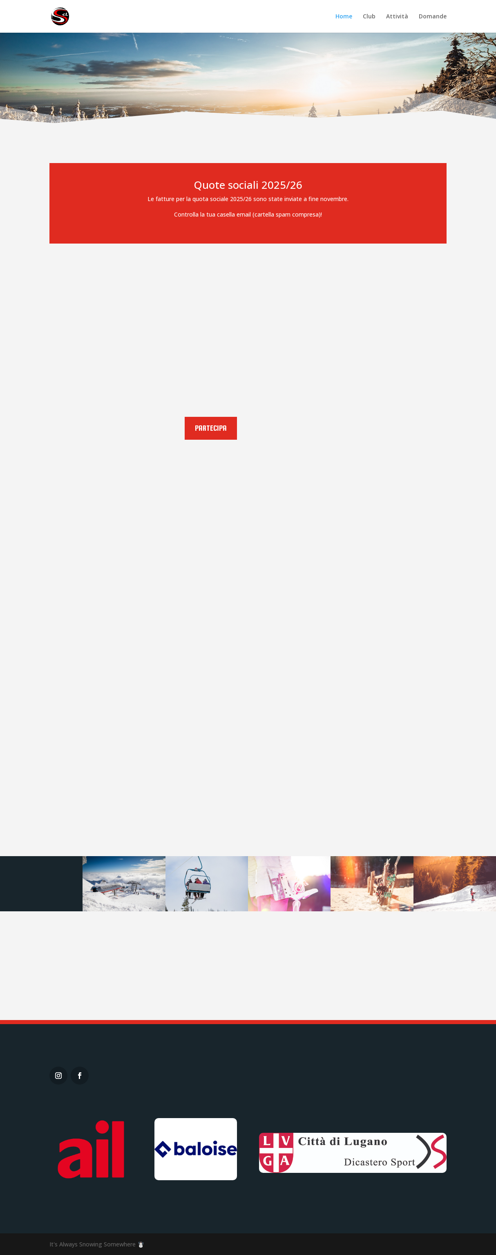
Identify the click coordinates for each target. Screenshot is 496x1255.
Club (369, 16)
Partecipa (211, 428)
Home (343, 16)
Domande (433, 16)
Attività (397, 16)
